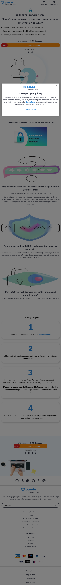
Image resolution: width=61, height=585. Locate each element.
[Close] (57, 86)
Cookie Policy (31, 102)
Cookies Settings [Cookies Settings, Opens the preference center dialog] (30, 109)
